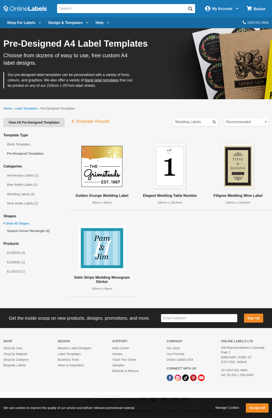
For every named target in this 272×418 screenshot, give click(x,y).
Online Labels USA (180, 359)
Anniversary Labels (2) (23, 175)
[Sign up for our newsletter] (199, 318)
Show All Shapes (16, 223)
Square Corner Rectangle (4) (28, 231)
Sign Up (253, 318)
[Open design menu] (68, 22)
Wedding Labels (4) (20, 194)
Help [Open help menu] (102, 23)
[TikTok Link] (186, 377)
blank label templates (102, 80)
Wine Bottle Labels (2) (22, 203)
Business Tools (68, 359)
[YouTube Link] (201, 377)
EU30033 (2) (16, 253)
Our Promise (175, 354)
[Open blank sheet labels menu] (24, 22)
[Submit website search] (190, 9)
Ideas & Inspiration (71, 365)
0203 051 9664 (256, 22)
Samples (118, 365)
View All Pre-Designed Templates (34, 122)
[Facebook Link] (170, 377)
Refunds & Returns (125, 371)
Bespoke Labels (14, 365)
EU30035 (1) (16, 262)
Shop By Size (12, 348)
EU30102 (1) (16, 271)
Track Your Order (124, 359)
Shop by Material (15, 354)
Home (7, 108)
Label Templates (26, 108)
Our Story (173, 348)
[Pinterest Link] (194, 377)
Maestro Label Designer (74, 348)
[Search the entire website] (126, 8)
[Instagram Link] (178, 377)
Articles (117, 354)
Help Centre (120, 348)
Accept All (257, 408)
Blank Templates (18, 144)
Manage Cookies (227, 407)
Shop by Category (16, 359)
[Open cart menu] (256, 9)
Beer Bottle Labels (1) (22, 184)
